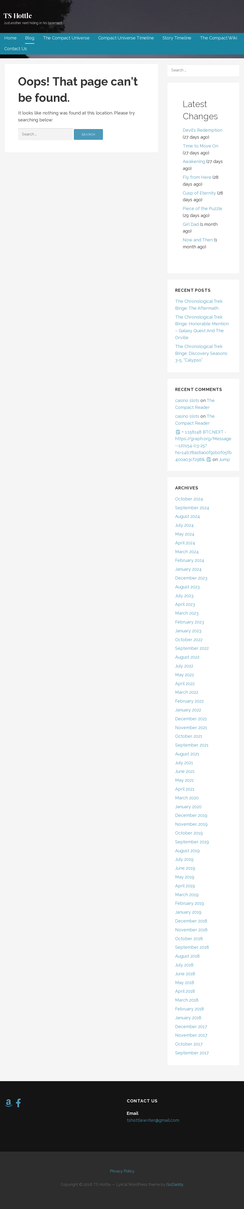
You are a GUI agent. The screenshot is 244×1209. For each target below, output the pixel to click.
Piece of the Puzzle (202, 208)
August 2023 (187, 586)
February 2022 (189, 701)
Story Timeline (177, 37)
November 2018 (191, 929)
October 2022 (189, 639)
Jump (224, 459)
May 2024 (184, 534)
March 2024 (187, 551)
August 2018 (187, 956)
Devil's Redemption (202, 130)
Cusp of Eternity (199, 192)
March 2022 (186, 692)
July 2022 (184, 665)
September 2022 (192, 648)
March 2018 (186, 1000)
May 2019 (184, 876)
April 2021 (184, 789)
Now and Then (198, 239)
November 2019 (191, 824)
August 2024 (187, 516)
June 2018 (185, 973)
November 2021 (191, 727)
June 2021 (185, 771)
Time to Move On (200, 145)
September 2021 (191, 745)
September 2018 (192, 947)
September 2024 (192, 507)
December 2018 (191, 920)
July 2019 (184, 859)
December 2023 (191, 577)
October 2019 (189, 832)
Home (10, 37)
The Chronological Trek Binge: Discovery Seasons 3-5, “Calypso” (201, 353)
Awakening (194, 161)
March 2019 (186, 894)
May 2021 (184, 780)
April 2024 (185, 542)
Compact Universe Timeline (126, 37)
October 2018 (189, 938)
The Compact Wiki (218, 37)
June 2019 (185, 868)
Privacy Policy (122, 1171)
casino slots (187, 400)
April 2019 (185, 885)
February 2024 (189, 560)
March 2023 (186, 613)
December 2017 (191, 1026)
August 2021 (187, 753)
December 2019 (191, 815)
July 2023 (184, 595)
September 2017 (192, 1052)
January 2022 (188, 709)
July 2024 (184, 525)
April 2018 (185, 991)
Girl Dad (191, 224)
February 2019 (189, 903)
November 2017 (191, 1035)
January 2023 (188, 630)
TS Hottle (18, 15)
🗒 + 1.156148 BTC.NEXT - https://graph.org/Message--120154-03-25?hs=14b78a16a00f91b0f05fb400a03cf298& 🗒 (203, 445)
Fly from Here (197, 177)
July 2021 (184, 762)
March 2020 (187, 797)
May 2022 (184, 674)
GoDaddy (174, 1184)
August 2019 (187, 850)
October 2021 (188, 736)
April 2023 (185, 604)
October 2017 (189, 1043)
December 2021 (191, 718)
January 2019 (188, 912)
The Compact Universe (66, 37)
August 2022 (187, 657)
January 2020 (188, 806)
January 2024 (188, 569)
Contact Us (15, 48)
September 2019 (192, 841)
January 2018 (188, 1017)
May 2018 (184, 982)
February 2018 (189, 1008)
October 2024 (189, 498)
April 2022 (185, 683)
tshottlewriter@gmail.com (153, 1120)
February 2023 (189, 621)
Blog (29, 37)
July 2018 (184, 964)
